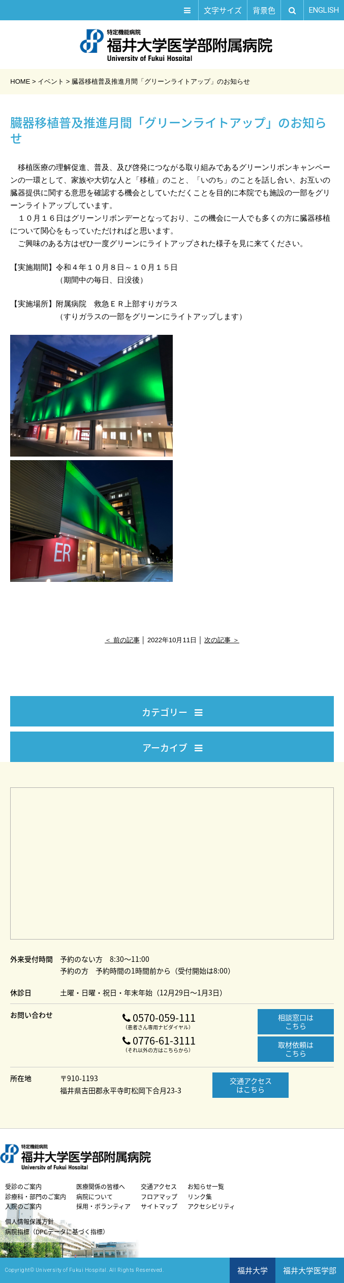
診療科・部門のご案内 (35, 1196)
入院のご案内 (23, 1206)
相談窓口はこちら (296, 1021)
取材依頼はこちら (296, 1048)
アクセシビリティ (211, 1206)
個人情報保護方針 (29, 1221)
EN (324, 10)
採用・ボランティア (103, 1206)
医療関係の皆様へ (100, 1186)
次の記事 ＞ (221, 640)
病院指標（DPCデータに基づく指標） (57, 1231)
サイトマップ (159, 1206)
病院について (94, 1196)
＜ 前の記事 (122, 640)
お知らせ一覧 (205, 1186)
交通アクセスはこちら (251, 1085)
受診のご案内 (23, 1186)
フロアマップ (159, 1196)
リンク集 (199, 1196)
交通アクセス (159, 1186)
